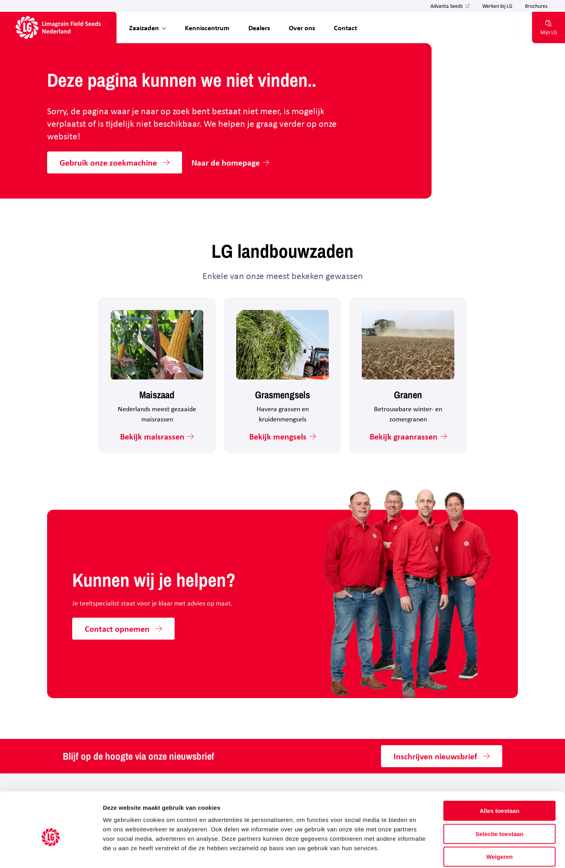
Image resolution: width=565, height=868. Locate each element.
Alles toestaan (499, 772)
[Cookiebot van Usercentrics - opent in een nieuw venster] (50, 853)
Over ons (302, 27)
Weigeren (499, 818)
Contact (345, 27)
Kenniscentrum (207, 27)
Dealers (259, 27)
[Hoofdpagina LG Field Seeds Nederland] (58, 27)
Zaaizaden (144, 27)
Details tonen (424, 852)
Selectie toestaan (500, 795)
